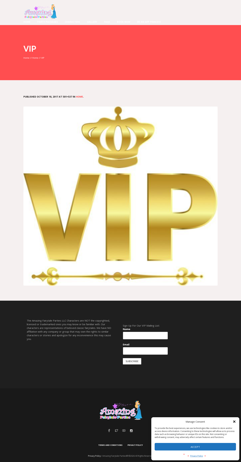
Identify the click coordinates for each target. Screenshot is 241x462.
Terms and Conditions (110, 445)
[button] (234, 421)
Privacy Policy (196, 455)
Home (26, 57)
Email (126, 344)
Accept (195, 446)
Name (126, 329)
